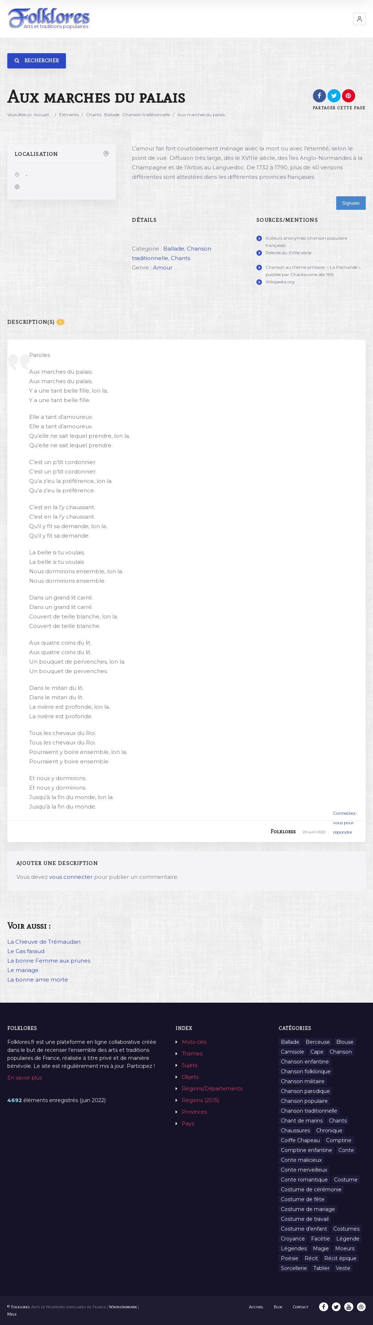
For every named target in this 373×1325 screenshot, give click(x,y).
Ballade (111, 114)
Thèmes (192, 1053)
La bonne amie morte (37, 979)
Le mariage (23, 970)
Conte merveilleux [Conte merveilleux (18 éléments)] (304, 1170)
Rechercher (37, 61)
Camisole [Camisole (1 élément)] (292, 1052)
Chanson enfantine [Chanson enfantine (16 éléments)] (305, 1061)
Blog (278, 1306)
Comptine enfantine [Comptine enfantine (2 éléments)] (306, 1150)
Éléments (69, 114)
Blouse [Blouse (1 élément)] (345, 1042)
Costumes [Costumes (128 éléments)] (346, 1229)
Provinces (194, 1112)
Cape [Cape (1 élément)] (316, 1052)
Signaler (351, 203)
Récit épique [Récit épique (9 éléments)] (340, 1258)
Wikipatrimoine (123, 1306)
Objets (190, 1077)
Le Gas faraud (25, 951)
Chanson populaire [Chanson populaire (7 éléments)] (304, 1101)
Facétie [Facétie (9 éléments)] (320, 1238)
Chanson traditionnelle (146, 114)
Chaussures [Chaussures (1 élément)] (295, 1130)
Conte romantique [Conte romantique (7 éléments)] (304, 1179)
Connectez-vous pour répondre (345, 822)
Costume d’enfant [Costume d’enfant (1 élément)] (304, 1229)
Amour (162, 267)
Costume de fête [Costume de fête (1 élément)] (303, 1199)
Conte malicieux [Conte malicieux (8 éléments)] (301, 1160)
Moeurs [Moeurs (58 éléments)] (344, 1248)
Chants (93, 114)
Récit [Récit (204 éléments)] (311, 1258)
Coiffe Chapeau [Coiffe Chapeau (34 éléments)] (300, 1140)
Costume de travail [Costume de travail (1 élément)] (305, 1219)
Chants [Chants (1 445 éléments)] (338, 1120)
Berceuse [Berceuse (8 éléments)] (318, 1042)
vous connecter (71, 876)
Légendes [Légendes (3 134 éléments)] (294, 1248)
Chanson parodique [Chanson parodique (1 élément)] (305, 1091)
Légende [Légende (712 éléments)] (348, 1238)
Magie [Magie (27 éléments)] (321, 1248)
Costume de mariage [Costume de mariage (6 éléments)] (308, 1209)
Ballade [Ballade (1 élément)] (290, 1042)
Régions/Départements (212, 1088)
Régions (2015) (200, 1100)
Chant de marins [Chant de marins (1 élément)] (302, 1120)
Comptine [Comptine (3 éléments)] (339, 1140)
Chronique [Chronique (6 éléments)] (329, 1130)
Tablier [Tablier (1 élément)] (321, 1268)
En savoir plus (24, 1077)
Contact (301, 1306)
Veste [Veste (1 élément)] (343, 1268)
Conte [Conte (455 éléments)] (346, 1150)
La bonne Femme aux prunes (48, 960)
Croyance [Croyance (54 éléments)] (293, 1238)
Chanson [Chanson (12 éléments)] (341, 1052)
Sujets (189, 1065)
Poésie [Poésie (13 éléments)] (289, 1258)
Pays (188, 1123)
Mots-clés (194, 1042)
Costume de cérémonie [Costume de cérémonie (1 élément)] (311, 1189)
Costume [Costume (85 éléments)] (346, 1179)
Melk (12, 1314)
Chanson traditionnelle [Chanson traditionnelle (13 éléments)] (309, 1111)
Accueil (41, 114)
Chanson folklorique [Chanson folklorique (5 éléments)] (306, 1071)
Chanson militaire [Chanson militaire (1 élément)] (303, 1081)
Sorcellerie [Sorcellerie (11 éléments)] (294, 1268)
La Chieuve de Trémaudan (44, 941)
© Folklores (18, 1306)
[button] (359, 19)
